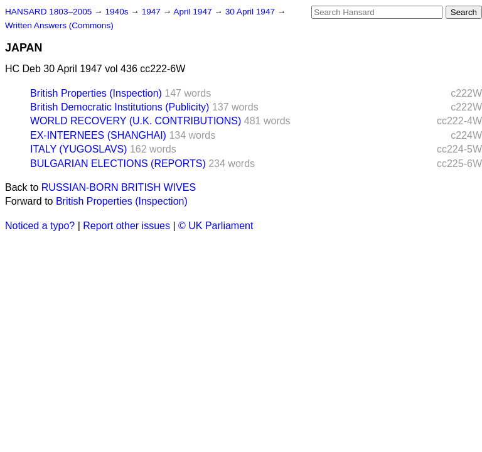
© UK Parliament (215, 225)
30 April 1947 (251, 11)
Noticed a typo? (40, 225)
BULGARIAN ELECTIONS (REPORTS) (118, 163)
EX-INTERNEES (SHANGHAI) (98, 135)
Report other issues (126, 225)
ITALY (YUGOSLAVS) (78, 149)
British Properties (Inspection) (96, 93)
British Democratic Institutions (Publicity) (119, 107)
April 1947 (193, 11)
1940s (118, 11)
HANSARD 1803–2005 (48, 11)
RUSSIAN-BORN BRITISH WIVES (118, 187)
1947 (152, 11)
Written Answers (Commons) (59, 25)
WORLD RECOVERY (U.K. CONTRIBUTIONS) (135, 121)
